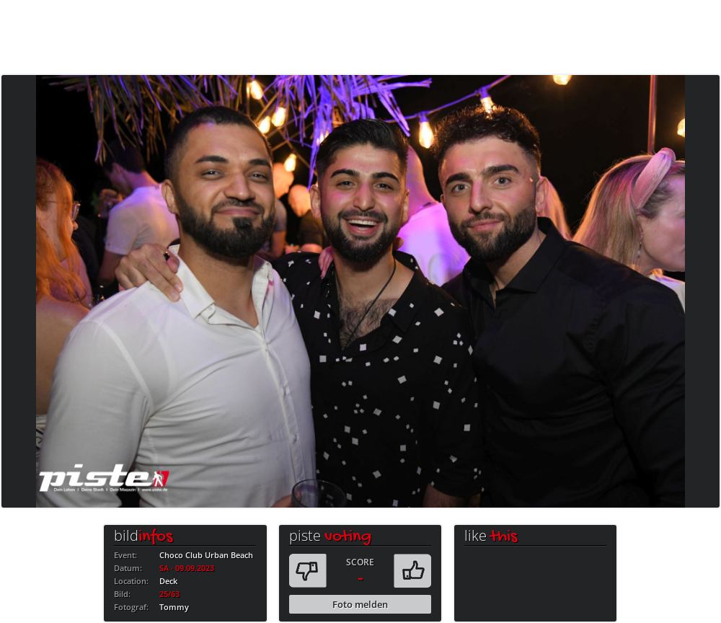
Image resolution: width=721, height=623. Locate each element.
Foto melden (360, 604)
